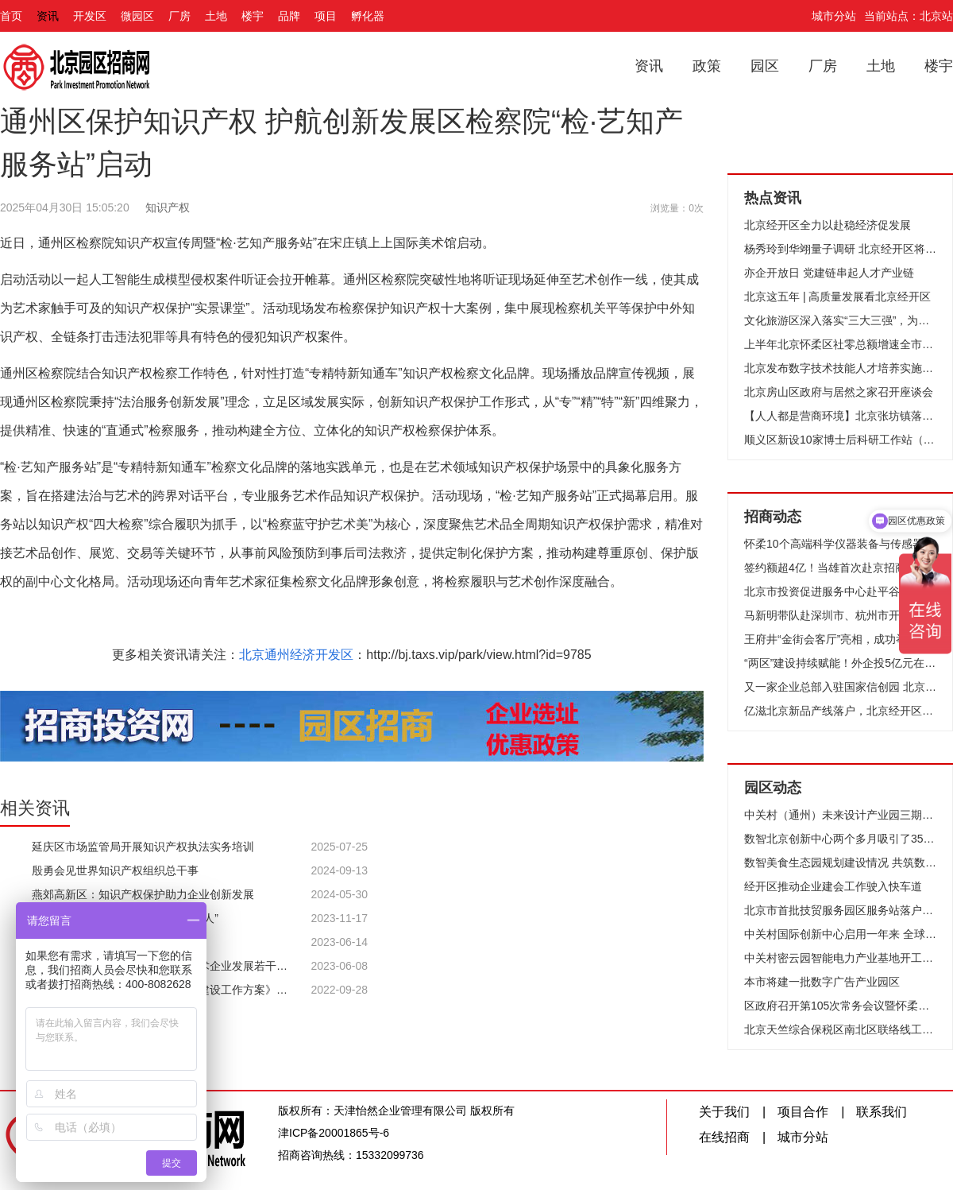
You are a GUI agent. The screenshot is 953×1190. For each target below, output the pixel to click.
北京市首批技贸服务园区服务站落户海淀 (840, 910)
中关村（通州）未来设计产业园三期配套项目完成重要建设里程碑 (840, 814)
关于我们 (724, 1111)
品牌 (289, 16)
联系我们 (881, 1111)
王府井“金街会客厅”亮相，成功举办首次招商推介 (840, 639)
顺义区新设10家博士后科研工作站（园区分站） (840, 439)
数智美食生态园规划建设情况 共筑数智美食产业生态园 (840, 862)
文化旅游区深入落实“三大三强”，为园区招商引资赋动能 (840, 320)
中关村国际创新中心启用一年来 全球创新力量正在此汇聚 (840, 934)
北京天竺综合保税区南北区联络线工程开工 (840, 1029)
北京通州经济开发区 (296, 654)
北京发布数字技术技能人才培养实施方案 (840, 368)
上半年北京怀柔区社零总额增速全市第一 (840, 344)
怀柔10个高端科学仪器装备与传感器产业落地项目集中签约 (840, 543)
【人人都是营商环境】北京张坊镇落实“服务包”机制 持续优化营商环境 (840, 415)
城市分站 (834, 16)
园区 (764, 66)
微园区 (137, 16)
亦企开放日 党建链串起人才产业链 (829, 272)
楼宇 (252, 16)
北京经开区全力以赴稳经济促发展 (827, 225)
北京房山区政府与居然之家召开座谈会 (838, 392)
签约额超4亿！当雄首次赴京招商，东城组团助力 (840, 567)
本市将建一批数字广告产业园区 (822, 981)
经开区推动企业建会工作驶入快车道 (833, 886)
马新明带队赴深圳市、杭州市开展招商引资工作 (840, 615)
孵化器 (367, 16)
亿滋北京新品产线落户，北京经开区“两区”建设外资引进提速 (840, 710)
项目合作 (802, 1111)
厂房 (179, 16)
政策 (707, 66)
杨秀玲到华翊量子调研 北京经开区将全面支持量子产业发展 (840, 248)
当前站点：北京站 (908, 16)
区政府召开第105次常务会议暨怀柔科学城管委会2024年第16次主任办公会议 (840, 1005)
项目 (325, 16)
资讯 (48, 16)
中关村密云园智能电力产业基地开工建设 (840, 958)
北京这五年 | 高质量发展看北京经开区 (837, 296)
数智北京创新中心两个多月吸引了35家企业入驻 (840, 838)
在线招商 (724, 1137)
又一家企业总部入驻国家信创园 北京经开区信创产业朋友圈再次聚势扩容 (840, 686)
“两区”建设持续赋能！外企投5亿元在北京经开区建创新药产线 (840, 663)
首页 (11, 16)
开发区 (89, 16)
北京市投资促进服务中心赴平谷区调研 (838, 591)
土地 (216, 16)
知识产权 (167, 207)
